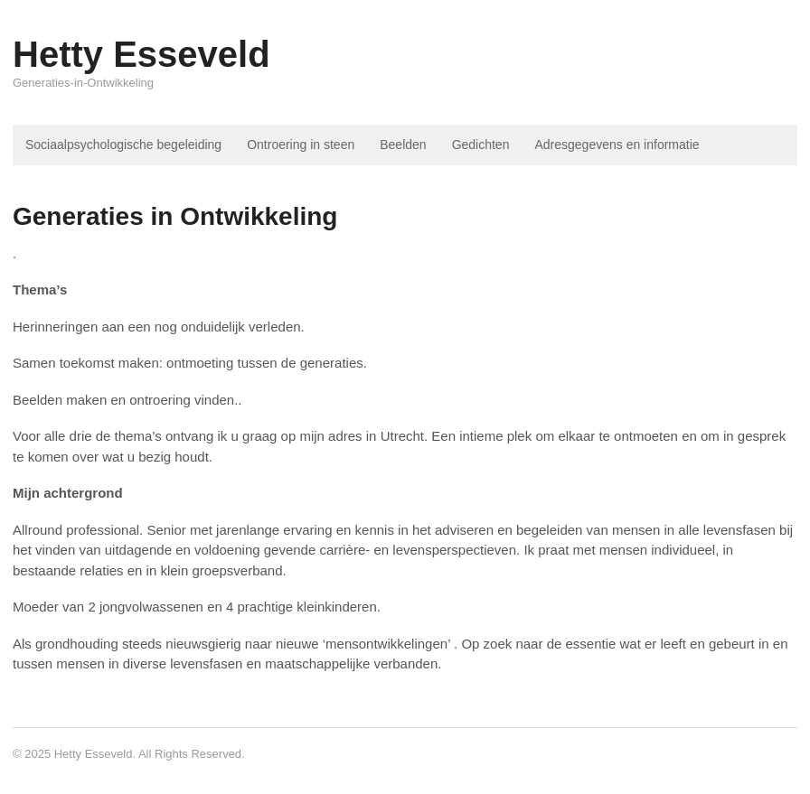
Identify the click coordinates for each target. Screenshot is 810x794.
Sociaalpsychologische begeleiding (123, 144)
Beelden (403, 144)
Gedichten (481, 144)
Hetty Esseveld (141, 54)
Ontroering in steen (300, 144)
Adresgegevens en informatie (616, 144)
